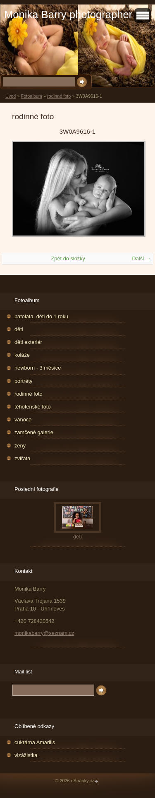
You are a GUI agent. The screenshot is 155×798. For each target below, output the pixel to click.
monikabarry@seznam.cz (44, 633)
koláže (22, 355)
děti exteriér (28, 342)
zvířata (22, 458)
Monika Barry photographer (68, 14)
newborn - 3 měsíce (37, 368)
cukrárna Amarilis (34, 742)
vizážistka (25, 755)
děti (18, 329)
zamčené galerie (33, 432)
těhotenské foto (32, 407)
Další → (141, 258)
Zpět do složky (68, 258)
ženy (20, 445)
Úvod (10, 96)
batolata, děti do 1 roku (41, 316)
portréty (23, 381)
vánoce (22, 419)
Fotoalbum (31, 96)
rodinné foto (59, 96)
